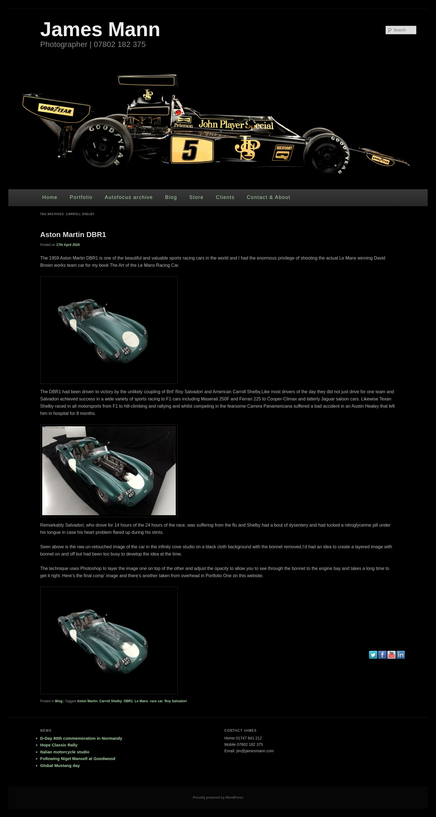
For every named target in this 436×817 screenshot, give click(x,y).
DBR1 (128, 701)
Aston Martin (87, 701)
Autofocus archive (129, 197)
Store (196, 197)
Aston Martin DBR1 (73, 234)
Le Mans (141, 701)
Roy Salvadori (176, 701)
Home (50, 197)
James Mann (100, 29)
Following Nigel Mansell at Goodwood (77, 758)
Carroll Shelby (110, 701)
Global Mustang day (60, 765)
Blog (171, 197)
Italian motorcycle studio (65, 751)
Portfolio (81, 197)
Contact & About (269, 197)
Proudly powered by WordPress (218, 797)
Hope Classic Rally (59, 745)
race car (156, 701)
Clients (225, 197)
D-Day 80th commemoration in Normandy (81, 738)
